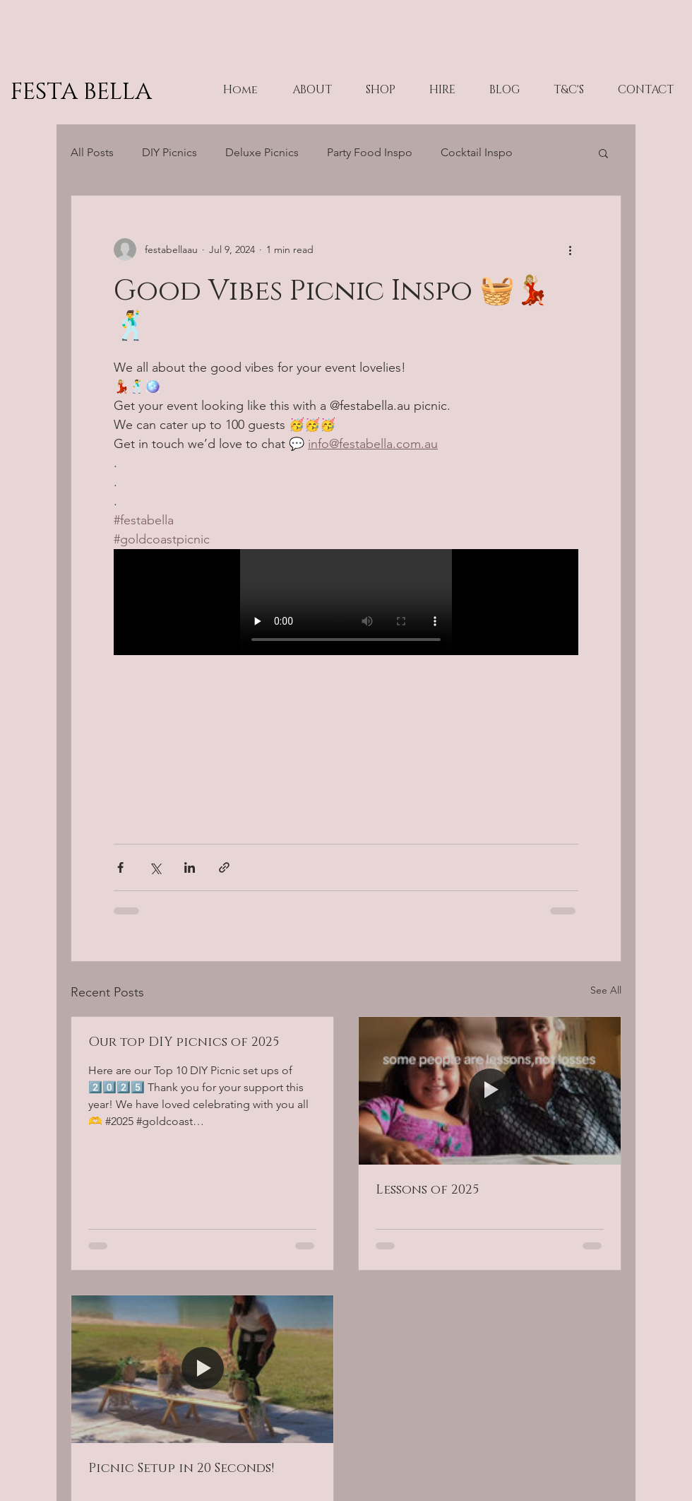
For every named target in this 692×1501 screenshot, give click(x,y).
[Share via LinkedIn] (189, 867)
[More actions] (569, 249)
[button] (603, 152)
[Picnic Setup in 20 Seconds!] (202, 1369)
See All (605, 990)
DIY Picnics (169, 152)
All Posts (92, 152)
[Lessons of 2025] (490, 1091)
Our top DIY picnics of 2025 (183, 1042)
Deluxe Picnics (262, 152)
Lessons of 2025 (427, 1190)
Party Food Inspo (369, 152)
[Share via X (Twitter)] (155, 867)
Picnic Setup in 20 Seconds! (181, 1468)
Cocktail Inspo (477, 152)
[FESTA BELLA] (123, 92)
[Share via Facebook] (120, 867)
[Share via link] (224, 867)
